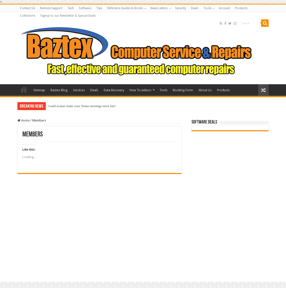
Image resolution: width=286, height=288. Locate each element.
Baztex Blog (59, 90)
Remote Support (51, 8)
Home (23, 120)
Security (180, 8)
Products (241, 8)
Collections (27, 15)
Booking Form (183, 90)
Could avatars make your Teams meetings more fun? (82, 106)
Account (224, 8)
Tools (207, 8)
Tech (70, 8)
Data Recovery (114, 90)
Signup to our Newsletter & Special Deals (68, 15)
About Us (205, 90)
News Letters (159, 8)
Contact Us (27, 8)
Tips (99, 8)
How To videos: (140, 90)
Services (79, 90)
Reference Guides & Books (125, 8)
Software (85, 8)
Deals (194, 8)
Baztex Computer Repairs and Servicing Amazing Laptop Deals (23, 89)
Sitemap (39, 90)
